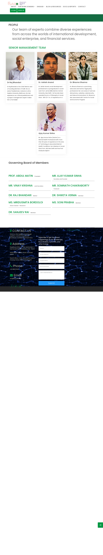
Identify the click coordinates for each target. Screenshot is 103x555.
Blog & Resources (53, 6)
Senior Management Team (27, 48)
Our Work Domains (26, 6)
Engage (40, 6)
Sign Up (21, 10)
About (13, 6)
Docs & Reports (69, 6)
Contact (82, 6)
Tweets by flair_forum (73, 230)
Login (13, 10)
